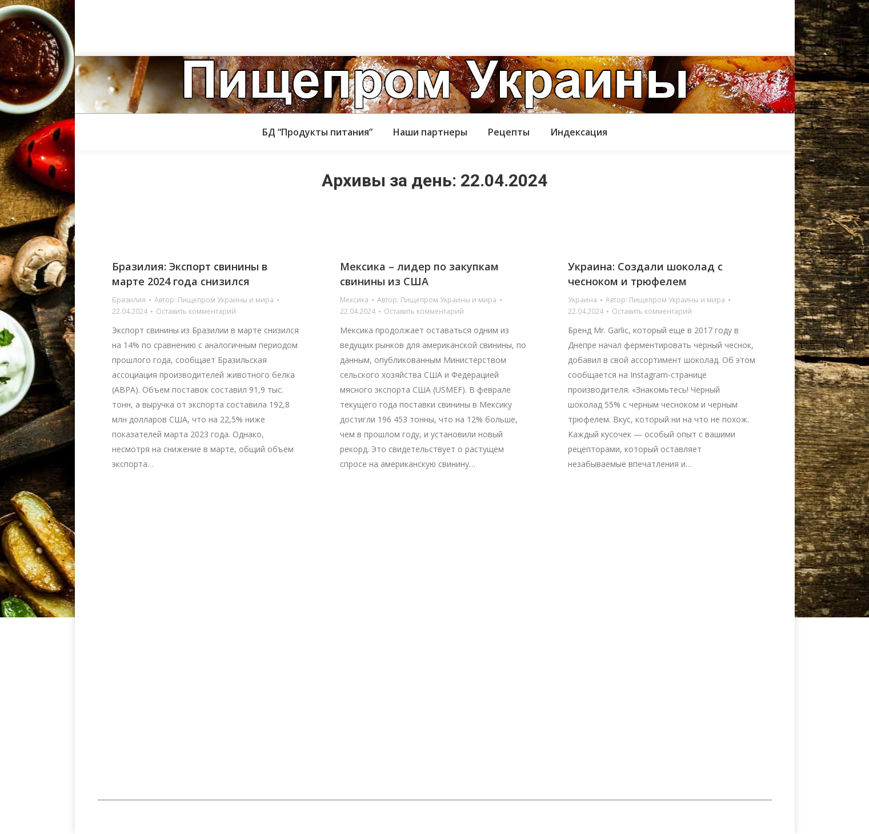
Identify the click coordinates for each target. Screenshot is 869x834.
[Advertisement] (208, 25)
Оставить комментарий (196, 311)
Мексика (354, 300)
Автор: (214, 300)
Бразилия (129, 300)
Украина (582, 300)
